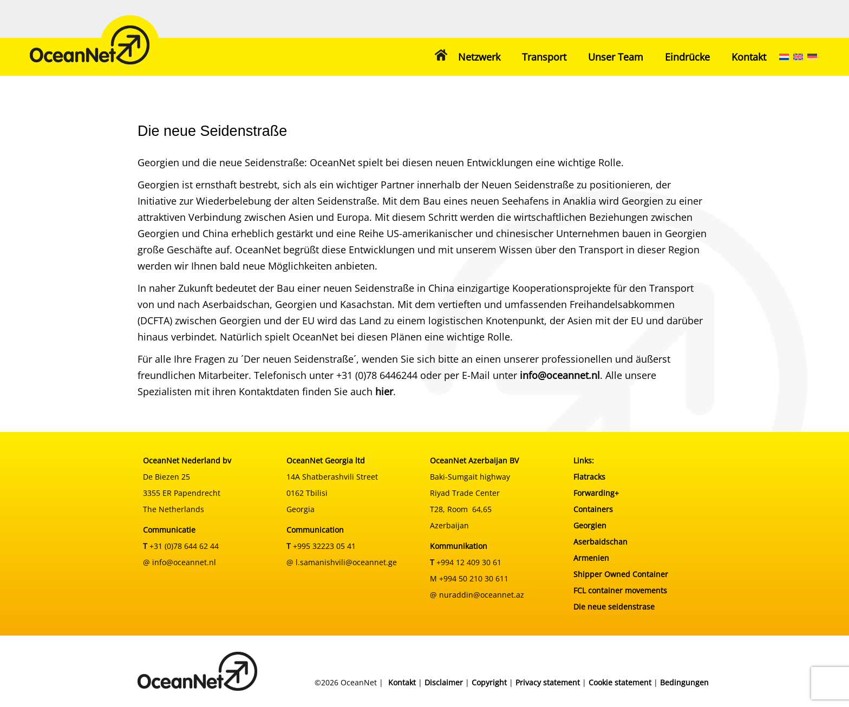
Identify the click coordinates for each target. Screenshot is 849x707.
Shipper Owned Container (620, 574)
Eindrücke (687, 56)
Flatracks (589, 477)
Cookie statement (620, 682)
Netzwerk (479, 56)
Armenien (591, 558)
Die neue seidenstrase (614, 606)
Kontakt (749, 56)
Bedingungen (684, 682)
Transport (544, 56)
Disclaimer (443, 682)
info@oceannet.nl (560, 375)
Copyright (489, 682)
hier (384, 391)
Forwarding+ (596, 493)
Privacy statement (547, 682)
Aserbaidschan (600, 541)
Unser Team (615, 56)
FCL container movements (620, 590)
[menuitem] (784, 57)
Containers (593, 509)
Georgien (589, 525)
